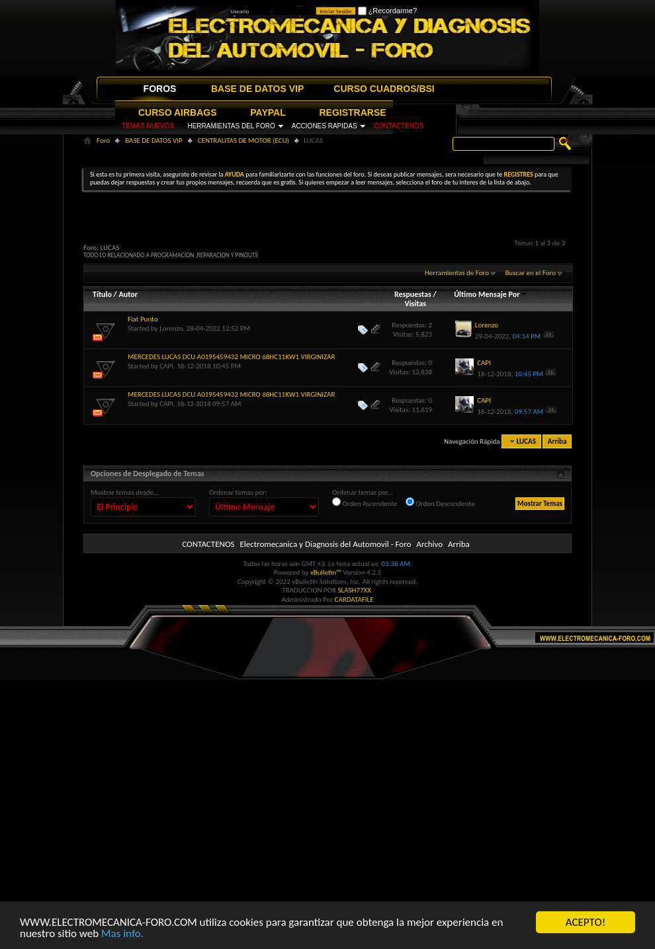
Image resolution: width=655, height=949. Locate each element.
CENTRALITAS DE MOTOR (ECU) (243, 140)
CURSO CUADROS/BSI (383, 88)
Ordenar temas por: (238, 492)
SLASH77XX (355, 590)
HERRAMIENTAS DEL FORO (231, 126)
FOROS (160, 88)
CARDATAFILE (354, 599)
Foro (103, 140)
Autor (127, 294)
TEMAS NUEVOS (148, 126)
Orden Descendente (440, 502)
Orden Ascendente (365, 502)
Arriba (557, 441)
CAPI (166, 366)
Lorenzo (171, 328)
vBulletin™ (325, 572)
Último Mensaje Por (490, 294)
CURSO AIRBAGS (177, 112)
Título (102, 294)
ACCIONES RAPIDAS (324, 126)
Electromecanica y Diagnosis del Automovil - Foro (325, 544)
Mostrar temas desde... (125, 492)
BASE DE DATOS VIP (257, 88)
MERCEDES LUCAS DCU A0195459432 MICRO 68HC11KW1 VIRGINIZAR (231, 356)
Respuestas (412, 294)
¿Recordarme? (387, 11)
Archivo (429, 544)
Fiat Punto (142, 319)
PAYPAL (267, 112)
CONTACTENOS (399, 126)
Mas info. (122, 934)
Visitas (415, 303)
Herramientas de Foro (457, 272)
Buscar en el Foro (530, 272)
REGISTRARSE (353, 112)
